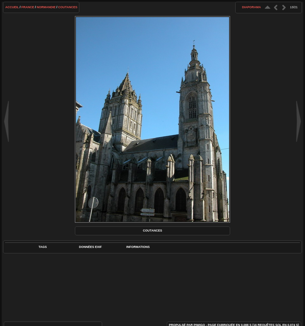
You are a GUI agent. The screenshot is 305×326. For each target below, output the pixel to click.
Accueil (12, 7)
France (27, 7)
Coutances (67, 7)
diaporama (251, 7)
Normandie (46, 7)
